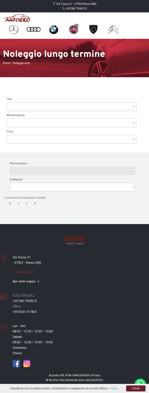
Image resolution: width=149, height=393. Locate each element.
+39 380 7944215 (74, 8)
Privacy (95, 375)
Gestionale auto (74, 380)
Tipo (9, 98)
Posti (10, 131)
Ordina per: (16, 179)
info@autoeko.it (23, 272)
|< (10, 203)
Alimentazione (16, 115)
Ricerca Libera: (19, 163)
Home (6, 63)
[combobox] (71, 106)
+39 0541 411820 (25, 312)
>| (35, 203)
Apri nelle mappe (24, 281)
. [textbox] (11, 187)
